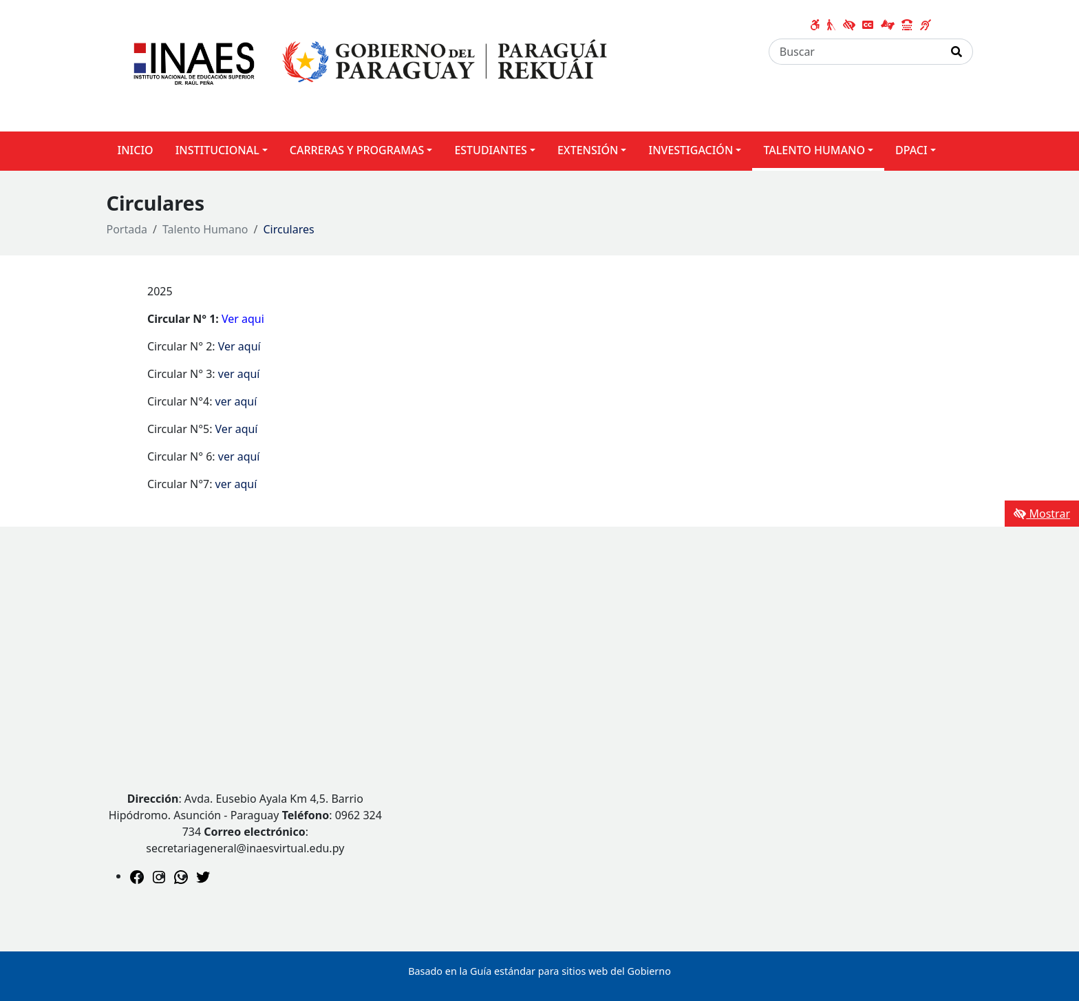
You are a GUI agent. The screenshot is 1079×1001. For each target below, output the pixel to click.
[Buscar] (855, 52)
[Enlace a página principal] (365, 64)
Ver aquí (239, 346)
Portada (127, 229)
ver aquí (239, 373)
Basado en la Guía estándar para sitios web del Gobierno (539, 971)
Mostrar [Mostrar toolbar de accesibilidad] (1042, 513)
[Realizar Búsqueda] (957, 52)
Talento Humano (205, 229)
